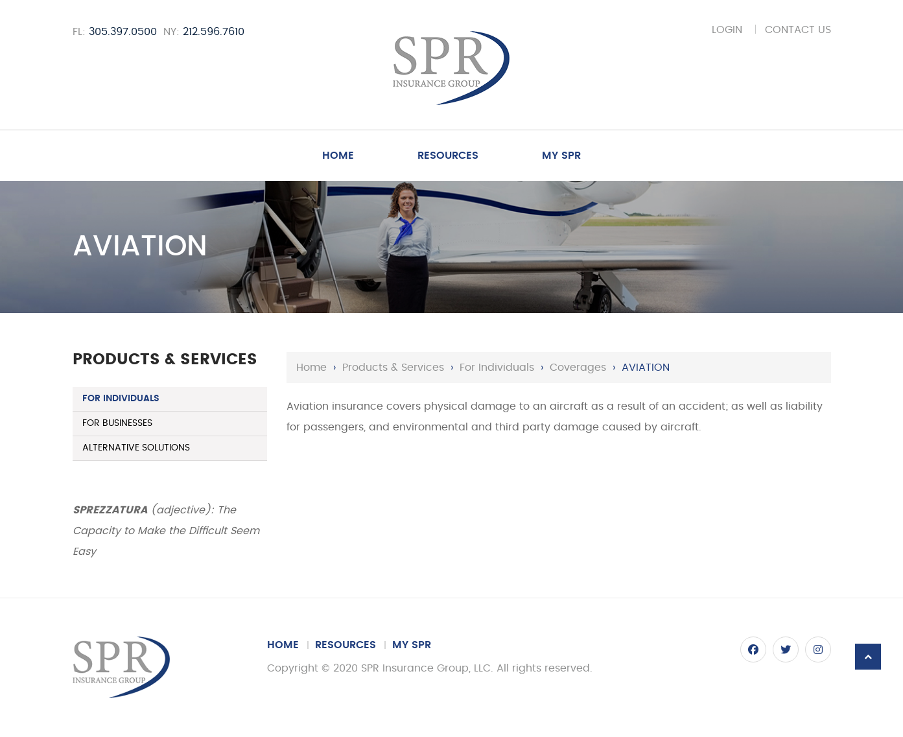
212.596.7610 (213, 32)
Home (338, 155)
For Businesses (117, 423)
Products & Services (393, 367)
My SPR (561, 155)
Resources (447, 155)
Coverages (578, 367)
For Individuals (497, 367)
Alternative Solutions (136, 447)
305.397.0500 (123, 32)
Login (727, 30)
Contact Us (798, 30)
